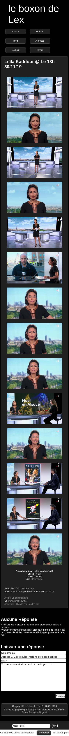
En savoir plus (61, 732)
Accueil (15, 31)
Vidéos (19, 591)
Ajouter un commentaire (16, 598)
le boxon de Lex (32, 711)
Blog (15, 41)
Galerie (39, 31)
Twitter (40, 50)
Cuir (18, 588)
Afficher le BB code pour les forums (21, 604)
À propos (40, 41)
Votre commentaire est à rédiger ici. (33, 680)
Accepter (44, 732)
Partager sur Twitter (17, 601)
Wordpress (33, 715)
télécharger (37, 579)
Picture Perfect (29, 718)
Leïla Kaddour (28, 588)
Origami (43, 718)
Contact (15, 50)
